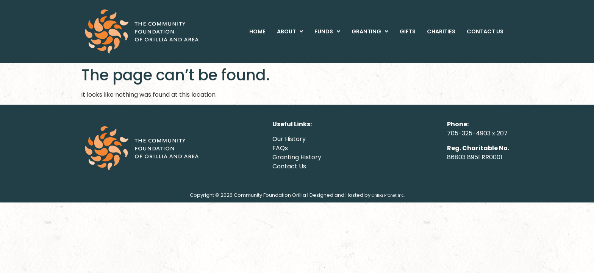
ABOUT (290, 31)
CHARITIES (441, 31)
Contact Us (289, 166)
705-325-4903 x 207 (477, 133)
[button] (290, 31)
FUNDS (327, 31)
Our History (289, 139)
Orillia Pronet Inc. (388, 195)
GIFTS (408, 31)
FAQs (280, 148)
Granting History (296, 157)
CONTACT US (485, 31)
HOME (257, 31)
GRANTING (370, 31)
